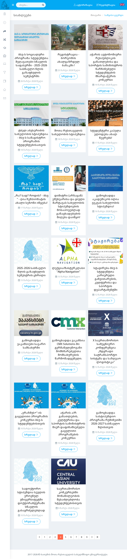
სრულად (31, 87)
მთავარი (96, 15)
